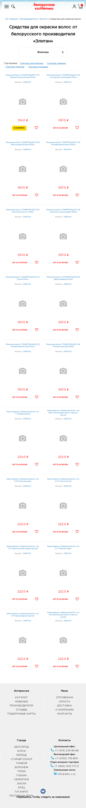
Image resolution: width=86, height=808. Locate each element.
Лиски (21, 784)
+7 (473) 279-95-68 (64, 751)
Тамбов (21, 763)
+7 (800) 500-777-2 (64, 766)
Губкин (21, 775)
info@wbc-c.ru (64, 774)
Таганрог (21, 792)
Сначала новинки (56, 63)
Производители (21, 706)
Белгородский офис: (64, 754)
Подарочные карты (21, 714)
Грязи (21, 771)
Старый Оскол (21, 759)
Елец (21, 788)
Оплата (64, 702)
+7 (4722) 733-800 (64, 758)
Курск (21, 751)
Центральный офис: (64, 747)
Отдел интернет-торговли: (64, 762)
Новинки (21, 702)
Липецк (21, 755)
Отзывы (21, 710)
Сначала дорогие (15, 67)
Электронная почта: (64, 770)
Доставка (64, 706)
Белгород (21, 747)
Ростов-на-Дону (21, 796)
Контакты (64, 714)
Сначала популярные (31, 63)
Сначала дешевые (38, 67)
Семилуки (21, 779)
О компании (64, 710)
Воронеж (21, 767)
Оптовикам (64, 697)
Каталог (21, 697)
